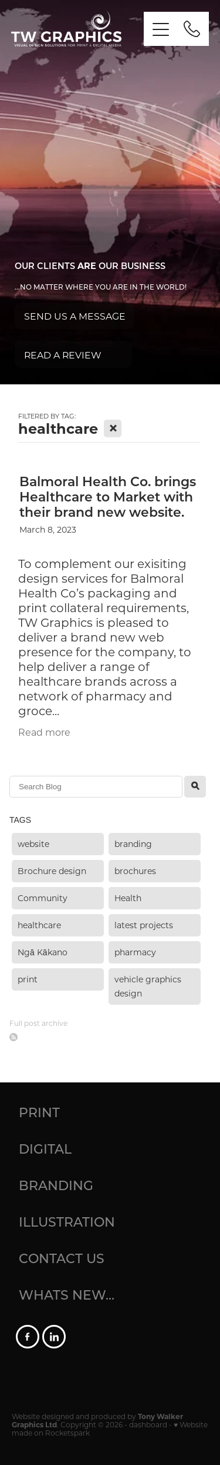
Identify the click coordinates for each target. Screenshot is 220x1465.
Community (42, 897)
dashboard (148, 1424)
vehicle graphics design (147, 986)
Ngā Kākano (42, 952)
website (33, 843)
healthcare (39, 925)
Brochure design (52, 870)
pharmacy (135, 952)
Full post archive (38, 1023)
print (28, 979)
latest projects (143, 925)
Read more (44, 732)
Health (127, 897)
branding (133, 843)
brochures (135, 870)
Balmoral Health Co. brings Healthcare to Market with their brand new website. (107, 497)
